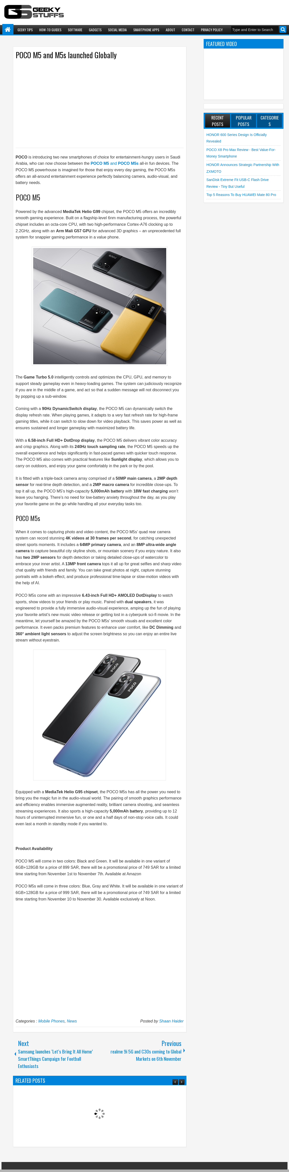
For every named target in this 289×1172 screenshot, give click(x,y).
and (115, 163)
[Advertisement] (95, 103)
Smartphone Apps (146, 29)
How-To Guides (50, 29)
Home (7, 29)
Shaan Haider (171, 1021)
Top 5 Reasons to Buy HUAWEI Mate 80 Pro (241, 195)
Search (283, 29)
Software (75, 29)
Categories (270, 120)
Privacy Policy (212, 29)
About (170, 29)
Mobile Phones (51, 1021)
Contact (188, 29)
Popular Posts (244, 120)
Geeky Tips (25, 29)
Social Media (117, 29)
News (72, 1021)
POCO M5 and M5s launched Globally (66, 54)
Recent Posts (217, 120)
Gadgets (95, 29)
